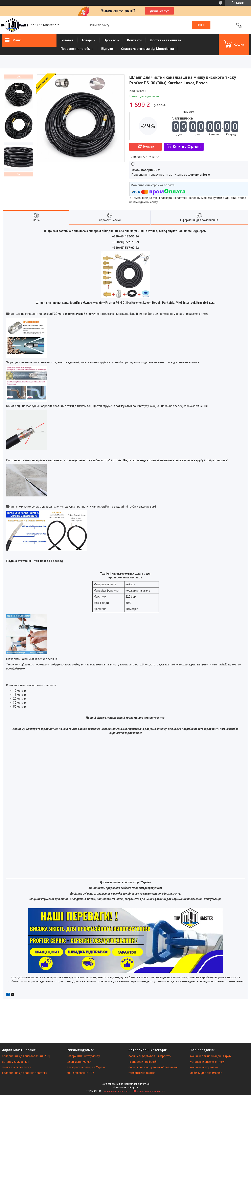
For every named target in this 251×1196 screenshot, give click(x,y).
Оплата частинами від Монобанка (147, 49)
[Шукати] (201, 25)
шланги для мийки (79, 1061)
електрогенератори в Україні (86, 1067)
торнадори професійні (143, 1061)
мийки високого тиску (16, 1067)
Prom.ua (145, 1084)
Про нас (110, 40)
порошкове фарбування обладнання (153, 1067)
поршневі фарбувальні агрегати (150, 1056)
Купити (148, 147)
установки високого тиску (207, 1061)
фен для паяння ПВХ (80, 1072)
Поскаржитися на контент (117, 1091)
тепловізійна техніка (142, 1072)
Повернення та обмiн (77, 49)
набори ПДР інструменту (83, 1056)
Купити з (187, 147)
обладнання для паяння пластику (24, 1072)
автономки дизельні (15, 1061)
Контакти (134, 40)
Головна (67, 40)
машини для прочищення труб (210, 1056)
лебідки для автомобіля (206, 1072)
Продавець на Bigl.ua (125, 1087)
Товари (87, 40)
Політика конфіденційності (149, 1091)
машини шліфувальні (204, 1067)
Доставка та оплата (165, 40)
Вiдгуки (107, 49)
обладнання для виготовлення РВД (26, 1056)
